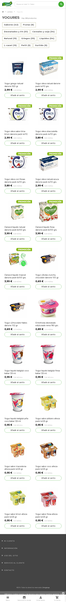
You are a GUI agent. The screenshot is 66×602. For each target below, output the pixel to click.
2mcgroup (46, 587)
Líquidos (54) (47, 38)
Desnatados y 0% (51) (16, 31)
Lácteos (10, 12)
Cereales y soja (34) (43, 31)
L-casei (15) (10, 45)
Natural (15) (10, 38)
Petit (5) (26, 45)
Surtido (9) (41, 45)
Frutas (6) (28, 25)
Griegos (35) (28, 38)
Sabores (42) (11, 25)
